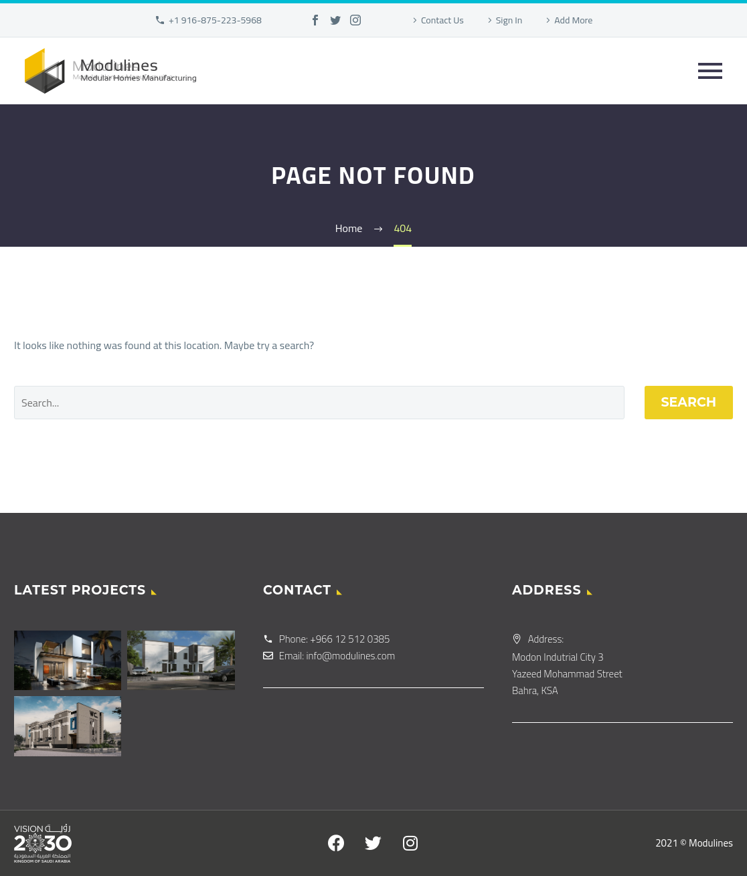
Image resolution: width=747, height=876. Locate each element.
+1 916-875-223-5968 (215, 20)
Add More (573, 20)
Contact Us (442, 20)
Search (689, 402)
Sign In (509, 20)
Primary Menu (710, 71)
